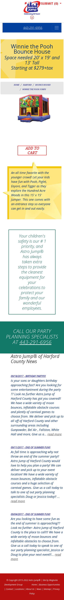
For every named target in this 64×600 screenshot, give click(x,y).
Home (16, 85)
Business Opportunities (49, 584)
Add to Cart (32, 150)
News (39, 589)
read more (54, 434)
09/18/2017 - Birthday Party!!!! (28, 376)
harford (27, 85)
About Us (30, 589)
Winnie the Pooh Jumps (34, 89)
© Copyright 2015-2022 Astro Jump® (23, 580)
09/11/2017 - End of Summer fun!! (30, 447)
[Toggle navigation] (56, 27)
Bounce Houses (42, 85)
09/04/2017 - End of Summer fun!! (30, 514)
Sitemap (47, 589)
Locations (19, 589)
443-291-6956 (32, 28)
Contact (9, 589)
